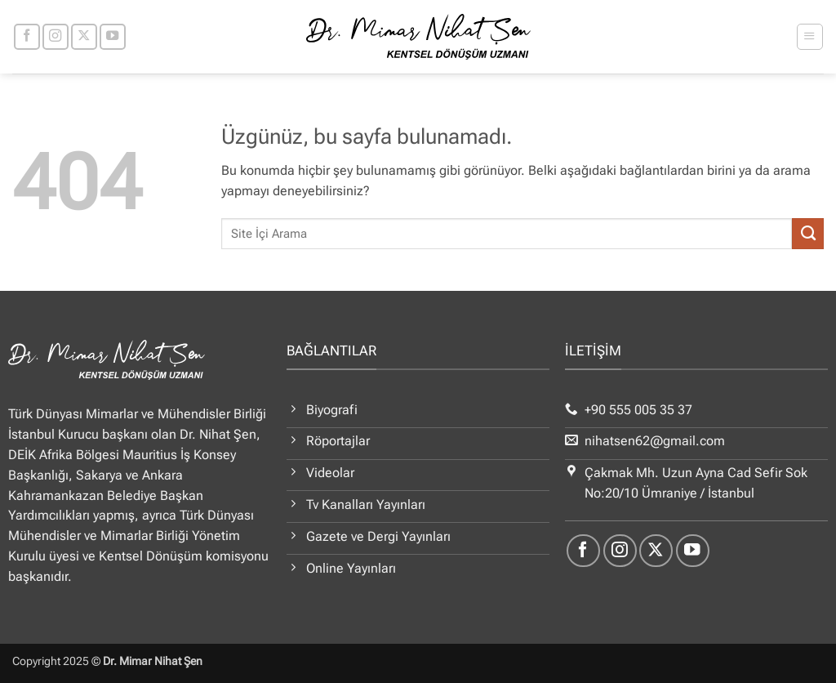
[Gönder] (808, 233)
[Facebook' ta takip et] (27, 37)
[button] (809, 36)
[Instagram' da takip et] (55, 37)
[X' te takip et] (84, 37)
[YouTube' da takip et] (113, 37)
